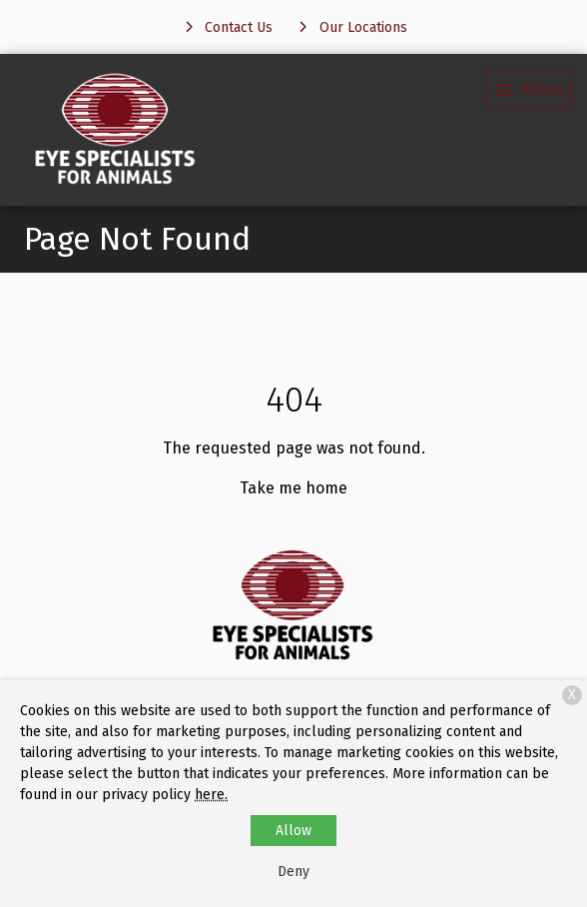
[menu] (528, 90)
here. (211, 794)
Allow (293, 830)
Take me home (293, 487)
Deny (293, 871)
